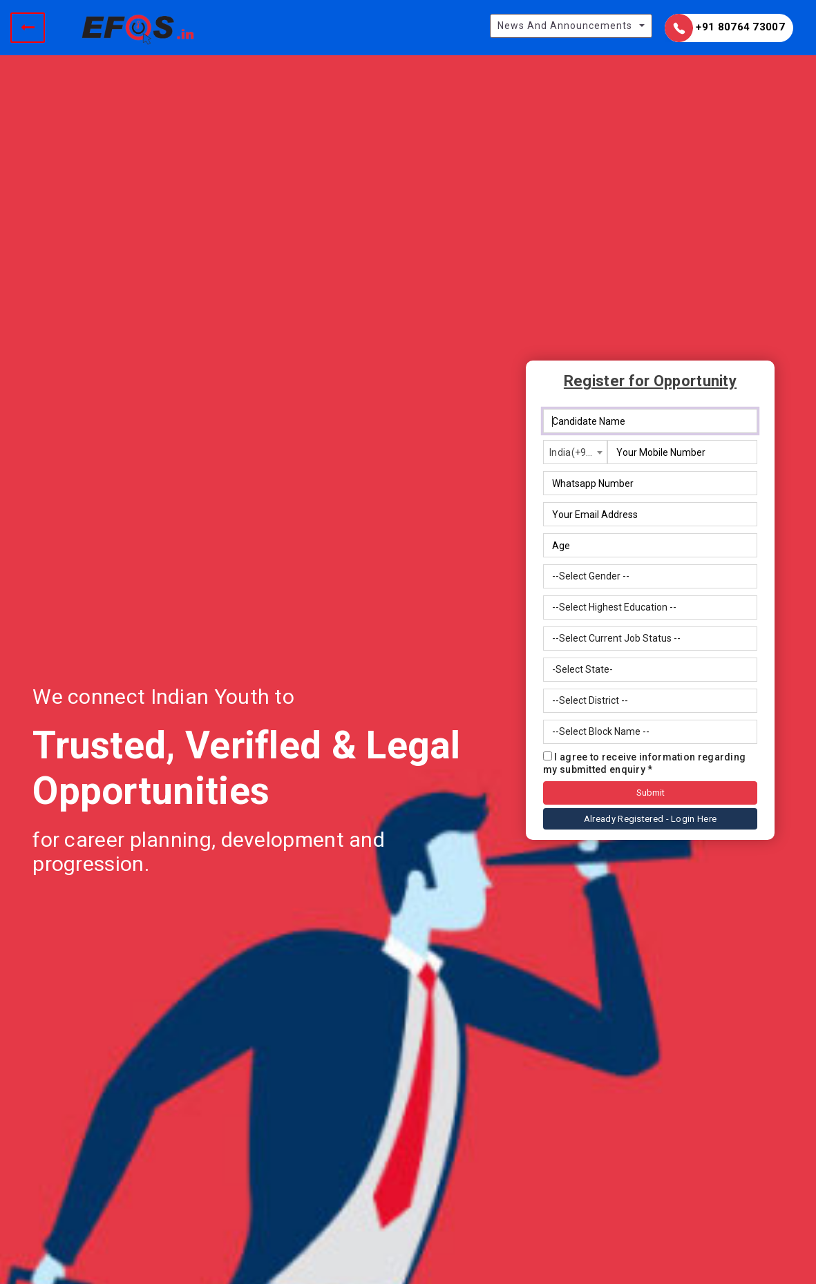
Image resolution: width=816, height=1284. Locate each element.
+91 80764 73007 (725, 28)
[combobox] (575, 452)
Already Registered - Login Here (650, 819)
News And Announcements (564, 25)
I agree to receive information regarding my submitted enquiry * (644, 763)
